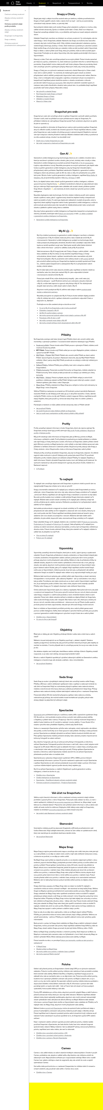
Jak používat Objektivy (44, 664)
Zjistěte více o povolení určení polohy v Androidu (53, 1035)
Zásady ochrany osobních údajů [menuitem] (14, 19)
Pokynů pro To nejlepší (61, 524)
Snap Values (18, 3)
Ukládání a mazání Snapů (45, 99)
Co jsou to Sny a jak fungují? (46, 619)
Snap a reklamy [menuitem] (10, 39)
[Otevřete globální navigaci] (8, 3)
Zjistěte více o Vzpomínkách (46, 617)
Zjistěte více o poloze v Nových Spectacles (51, 1038)
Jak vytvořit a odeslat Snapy (46, 91)
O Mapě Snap (41, 946)
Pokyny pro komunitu (67, 940)
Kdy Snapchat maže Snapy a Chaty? (49, 94)
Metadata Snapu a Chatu (45, 96)
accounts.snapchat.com (65, 802)
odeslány (49, 886)
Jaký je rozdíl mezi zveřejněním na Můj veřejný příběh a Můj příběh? (60, 413)
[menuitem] (14, 10)
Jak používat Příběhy (43, 408)
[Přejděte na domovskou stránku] (12, 3)
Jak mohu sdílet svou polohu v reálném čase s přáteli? (55, 951)
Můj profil (71, 431)
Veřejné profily (45, 433)
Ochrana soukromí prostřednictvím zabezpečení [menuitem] (15, 44)
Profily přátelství (81, 431)
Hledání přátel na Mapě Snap (46, 949)
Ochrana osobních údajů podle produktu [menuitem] (13, 25)
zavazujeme (89, 163)
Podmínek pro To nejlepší (43, 524)
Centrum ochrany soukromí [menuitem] (14, 14)
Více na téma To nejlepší (44, 535)
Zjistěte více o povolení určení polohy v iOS (51, 1033)
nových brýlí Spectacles (53, 1008)
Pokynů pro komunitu (55, 83)
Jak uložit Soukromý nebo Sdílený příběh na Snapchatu (56, 411)
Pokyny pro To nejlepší (44, 538)
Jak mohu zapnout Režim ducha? (48, 954)
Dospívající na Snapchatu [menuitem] (14, 36)
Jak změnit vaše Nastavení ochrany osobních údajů (54, 813)
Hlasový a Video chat (43, 101)
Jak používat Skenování (44, 837)
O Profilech (40, 469)
